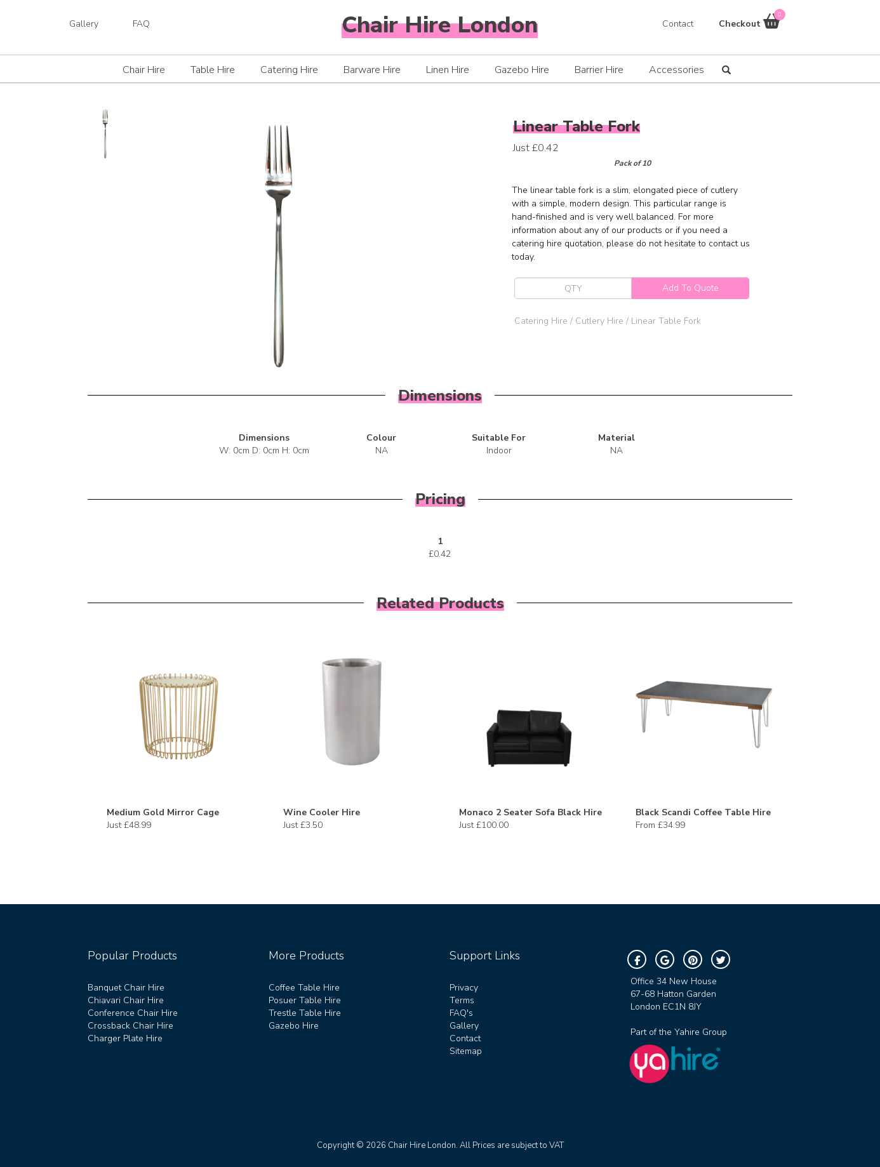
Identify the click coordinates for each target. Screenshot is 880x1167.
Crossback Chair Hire (130, 1026)
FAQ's (461, 1013)
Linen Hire (447, 70)
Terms (462, 1000)
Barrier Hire (599, 70)
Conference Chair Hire (133, 1013)
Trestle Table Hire (305, 1013)
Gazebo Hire (522, 70)
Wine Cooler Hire (321, 812)
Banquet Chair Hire (126, 988)
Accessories (676, 70)
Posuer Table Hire (305, 1000)
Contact (677, 24)
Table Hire (212, 70)
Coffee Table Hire (304, 988)
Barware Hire (372, 70)
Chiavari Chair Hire (126, 1000)
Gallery (83, 24)
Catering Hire (289, 70)
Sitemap (466, 1051)
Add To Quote (690, 288)
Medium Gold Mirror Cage (163, 812)
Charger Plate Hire (125, 1038)
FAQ (141, 24)
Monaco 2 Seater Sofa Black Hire (530, 812)
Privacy (464, 988)
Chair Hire (144, 70)
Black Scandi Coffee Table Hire (703, 812)
